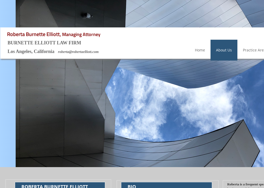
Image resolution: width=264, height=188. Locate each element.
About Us (224, 50)
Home (200, 50)
